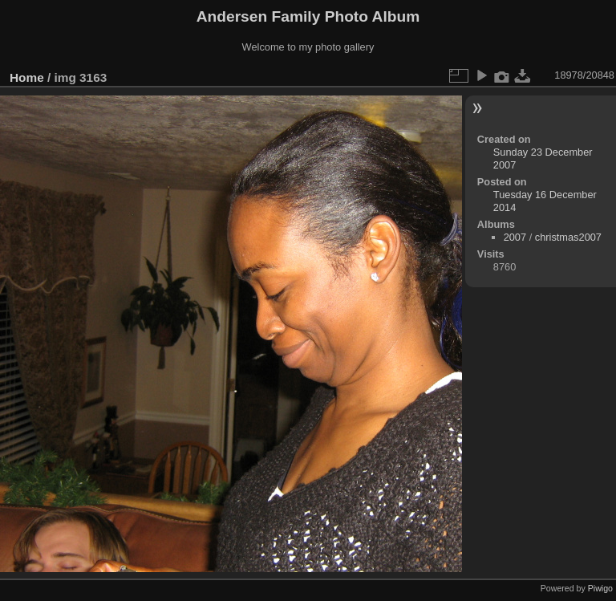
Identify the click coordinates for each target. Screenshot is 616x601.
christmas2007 (568, 237)
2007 (515, 237)
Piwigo (600, 588)
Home (27, 77)
